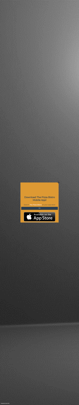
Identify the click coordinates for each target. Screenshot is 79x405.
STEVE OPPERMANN (12, 296)
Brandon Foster (11, 338)
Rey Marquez (11, 187)
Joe (9, 306)
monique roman (12, 317)
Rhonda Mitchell (12, 203)
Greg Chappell (11, 343)
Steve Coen (11, 226)
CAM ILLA (11, 245)
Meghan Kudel (11, 281)
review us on (12, 175)
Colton (10, 218)
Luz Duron (11, 182)
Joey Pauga (11, 209)
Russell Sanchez (12, 312)
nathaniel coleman (12, 286)
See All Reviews (27, 361)
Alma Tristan (11, 350)
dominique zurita (12, 355)
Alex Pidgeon (11, 300)
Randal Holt (11, 291)
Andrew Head (11, 195)
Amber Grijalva (11, 273)
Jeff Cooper (11, 260)
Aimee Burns (11, 177)
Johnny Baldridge (12, 255)
